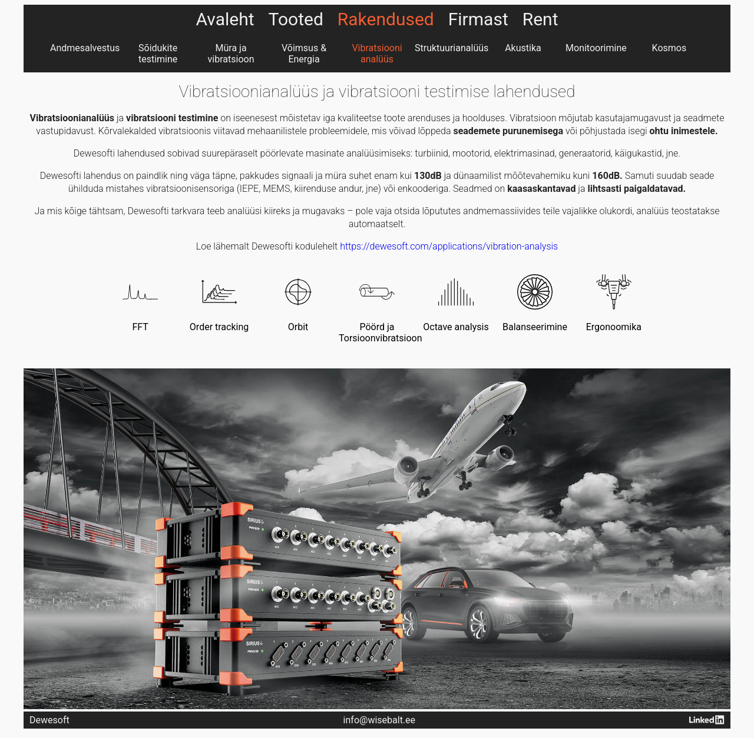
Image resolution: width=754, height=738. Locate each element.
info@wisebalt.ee (379, 720)
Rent (540, 19)
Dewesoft (49, 720)
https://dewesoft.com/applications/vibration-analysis (449, 246)
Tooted (296, 19)
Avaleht (225, 19)
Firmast (478, 19)
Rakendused (386, 19)
